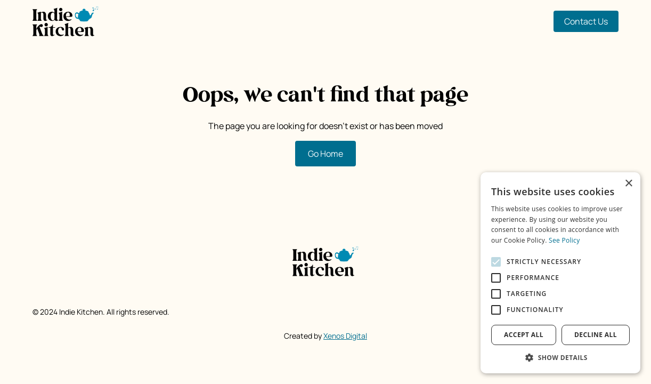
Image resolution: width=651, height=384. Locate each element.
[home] (65, 21)
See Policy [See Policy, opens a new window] (564, 240)
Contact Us (586, 21)
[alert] (560, 272)
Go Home (325, 153)
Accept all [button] (523, 334)
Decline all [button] (595, 334)
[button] (560, 357)
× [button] (628, 184)
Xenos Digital (345, 336)
